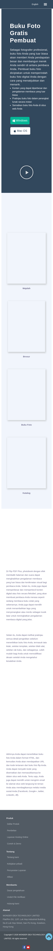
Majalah (26, 288)
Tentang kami (13, 857)
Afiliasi (10, 877)
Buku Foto (26, 425)
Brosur (26, 356)
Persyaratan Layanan (16, 870)
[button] (45, 4)
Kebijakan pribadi (14, 864)
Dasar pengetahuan (15, 890)
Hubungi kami (13, 903)
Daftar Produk (13, 824)
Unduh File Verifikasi (16, 897)
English (35, 4)
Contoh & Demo (14, 844)
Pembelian (11, 830)
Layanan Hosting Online (17, 837)
